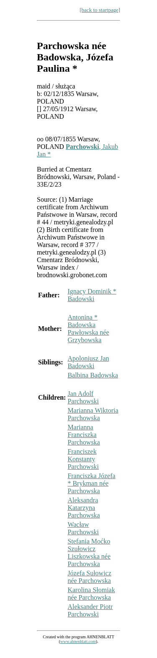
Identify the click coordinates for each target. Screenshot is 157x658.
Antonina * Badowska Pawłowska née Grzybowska (88, 328)
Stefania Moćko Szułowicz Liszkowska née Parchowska (89, 552)
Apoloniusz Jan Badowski (88, 362)
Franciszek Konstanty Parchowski (83, 459)
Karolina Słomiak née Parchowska (91, 593)
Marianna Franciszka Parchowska (83, 435)
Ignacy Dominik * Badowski (91, 295)
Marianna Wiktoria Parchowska (92, 414)
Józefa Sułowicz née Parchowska (89, 577)
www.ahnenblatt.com (78, 641)
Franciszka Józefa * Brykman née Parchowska (91, 483)
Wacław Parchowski (83, 528)
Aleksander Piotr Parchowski (90, 610)
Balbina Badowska (92, 375)
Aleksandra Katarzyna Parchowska (83, 508)
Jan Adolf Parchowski (83, 397)
